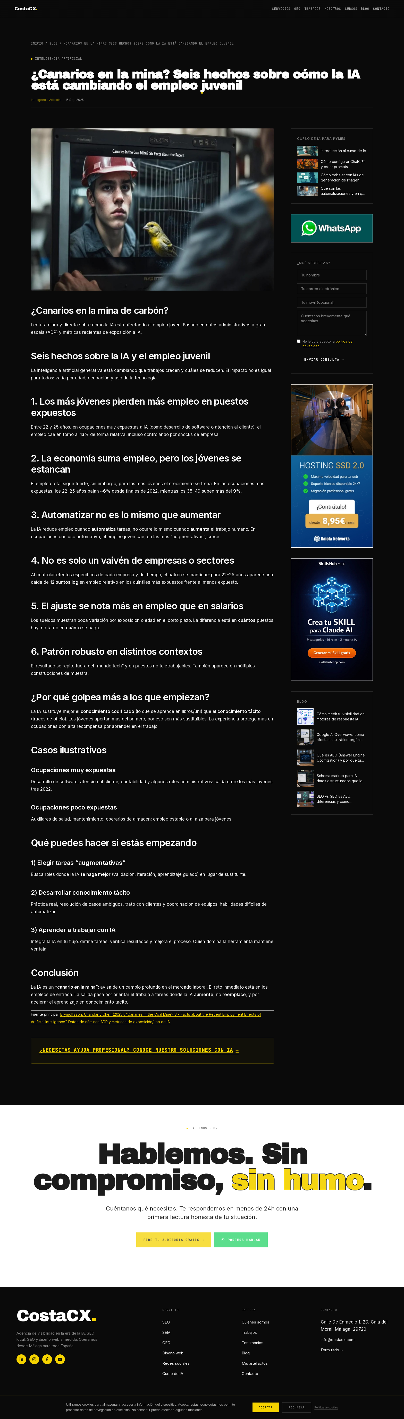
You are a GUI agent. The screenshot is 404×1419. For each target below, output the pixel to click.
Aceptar (266, 1407)
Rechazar (297, 1407)
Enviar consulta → (324, 360)
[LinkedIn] (21, 1359)
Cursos (351, 9)
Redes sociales (176, 1363)
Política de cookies (326, 1407)
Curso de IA (172, 1373)
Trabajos (312, 9)
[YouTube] (60, 1359)
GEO (297, 9)
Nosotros (333, 9)
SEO (166, 1322)
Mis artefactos (255, 1363)
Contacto (381, 9)
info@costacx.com (338, 1339)
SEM (166, 1332)
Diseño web (172, 1353)
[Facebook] (47, 1359)
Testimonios (252, 1342)
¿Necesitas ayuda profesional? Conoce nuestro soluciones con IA (139, 1050)
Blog (365, 9)
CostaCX (25, 8)
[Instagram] (34, 1359)
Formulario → (332, 1349)
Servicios (281, 9)
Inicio (37, 43)
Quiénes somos (255, 1322)
